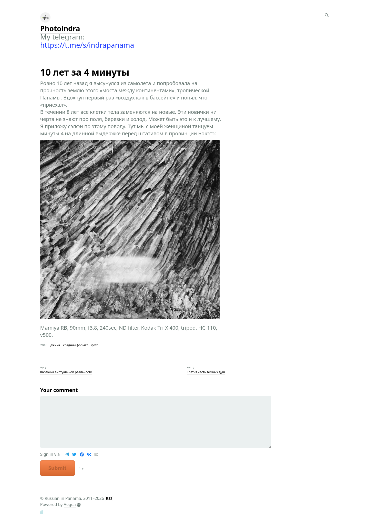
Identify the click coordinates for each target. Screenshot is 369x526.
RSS (109, 498)
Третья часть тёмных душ (206, 372)
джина (55, 345)
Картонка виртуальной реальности (66, 372)
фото (94, 345)
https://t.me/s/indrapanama (87, 45)
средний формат (75, 345)
